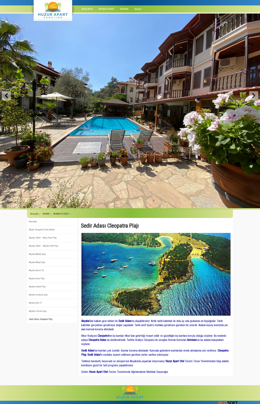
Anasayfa (34, 214)
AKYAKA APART (106, 9)
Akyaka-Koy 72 (35, 303)
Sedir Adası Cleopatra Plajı (40, 319)
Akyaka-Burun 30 (36, 270)
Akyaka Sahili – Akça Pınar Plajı (43, 238)
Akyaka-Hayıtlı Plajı (37, 286)
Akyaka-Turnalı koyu (38, 311)
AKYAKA (124, 9)
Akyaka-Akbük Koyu (37, 254)
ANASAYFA (87, 9)
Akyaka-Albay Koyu (37, 262)
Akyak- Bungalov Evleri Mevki (42, 229)
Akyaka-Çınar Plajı (37, 278)
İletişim (138, 9)
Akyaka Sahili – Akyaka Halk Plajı (43, 246)
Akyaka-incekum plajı (38, 294)
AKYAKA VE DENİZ (61, 214)
